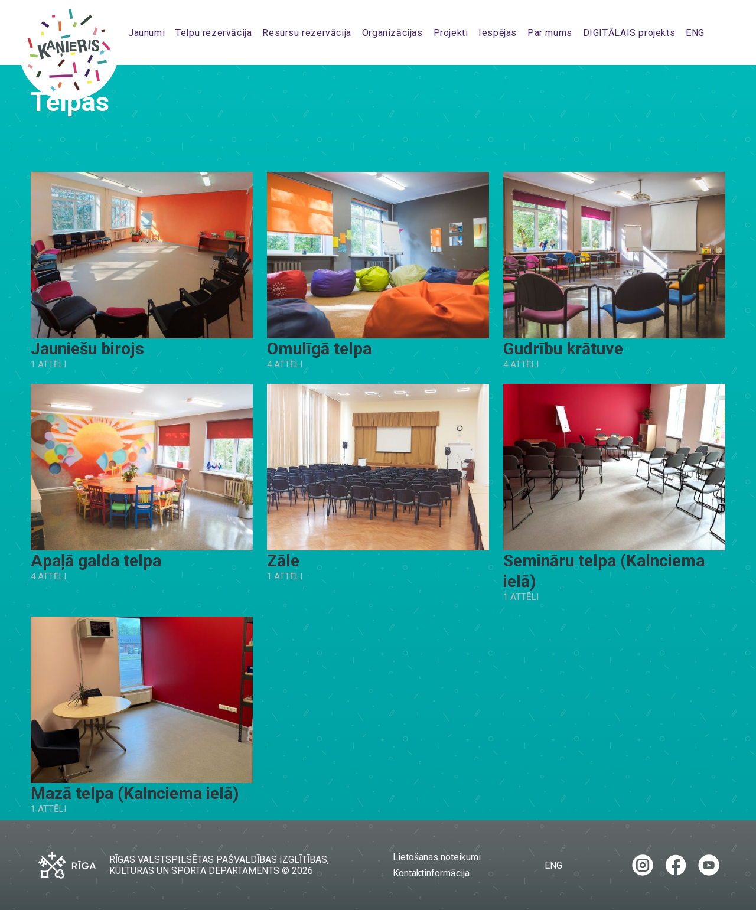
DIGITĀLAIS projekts (629, 32)
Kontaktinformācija (431, 873)
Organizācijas (392, 32)
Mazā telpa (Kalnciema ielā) (135, 793)
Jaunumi (146, 32)
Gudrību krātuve (563, 348)
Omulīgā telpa (319, 348)
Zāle (283, 560)
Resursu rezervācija (306, 32)
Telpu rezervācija (213, 32)
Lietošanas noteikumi (437, 857)
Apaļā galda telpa (96, 560)
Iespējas (497, 32)
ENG (695, 32)
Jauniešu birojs (87, 348)
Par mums (549, 32)
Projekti (451, 32)
